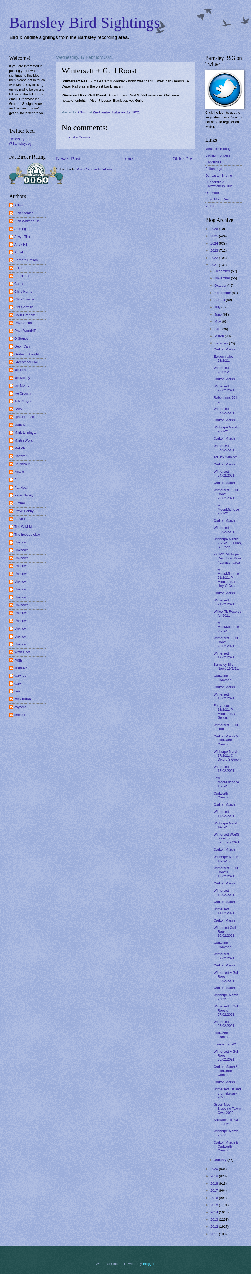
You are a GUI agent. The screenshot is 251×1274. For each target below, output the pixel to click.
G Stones (21, 338)
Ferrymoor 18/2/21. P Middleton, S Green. (225, 712)
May (218, 321)
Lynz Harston (24, 417)
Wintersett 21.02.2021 (224, 602)
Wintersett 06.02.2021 (224, 1024)
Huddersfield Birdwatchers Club (218, 184)
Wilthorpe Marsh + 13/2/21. (227, 859)
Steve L (20, 519)
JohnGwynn (23, 401)
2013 (214, 1219)
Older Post (184, 158)
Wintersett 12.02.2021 (224, 892)
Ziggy (18, 660)
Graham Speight (26, 354)
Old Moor (212, 193)
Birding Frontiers (217, 155)
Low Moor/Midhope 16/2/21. (226, 782)
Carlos (19, 284)
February (221, 343)
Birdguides (213, 162)
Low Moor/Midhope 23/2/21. (226, 509)
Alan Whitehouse (27, 221)
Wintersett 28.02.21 (222, 370)
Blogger (149, 1264)
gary (17, 683)
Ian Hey (20, 370)
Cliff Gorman (23, 307)
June (218, 314)
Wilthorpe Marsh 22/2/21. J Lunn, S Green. (228, 543)
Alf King (20, 229)
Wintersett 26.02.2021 (224, 411)
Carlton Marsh (224, 349)
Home (126, 158)
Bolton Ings (213, 169)
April (218, 329)
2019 (214, 1176)
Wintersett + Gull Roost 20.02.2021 (226, 642)
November (222, 278)
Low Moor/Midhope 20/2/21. (226, 627)
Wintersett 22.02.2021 (224, 530)
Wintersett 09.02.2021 (224, 956)
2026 (214, 229)
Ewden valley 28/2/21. (223, 358)
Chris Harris (23, 291)
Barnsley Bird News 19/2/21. (226, 666)
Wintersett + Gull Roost (226, 727)
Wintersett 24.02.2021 (224, 473)
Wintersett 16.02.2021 (224, 769)
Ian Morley (22, 378)
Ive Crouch (22, 393)
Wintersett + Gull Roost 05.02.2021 (226, 1056)
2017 (214, 1190)
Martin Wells (23, 440)
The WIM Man (25, 527)
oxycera (20, 707)
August (220, 300)
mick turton (22, 699)
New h (19, 472)
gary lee (20, 675)
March (219, 336)
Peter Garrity (23, 495)
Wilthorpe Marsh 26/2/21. (226, 429)
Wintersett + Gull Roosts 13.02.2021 (226, 872)
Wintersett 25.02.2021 (224, 448)
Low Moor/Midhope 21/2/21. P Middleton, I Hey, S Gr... (226, 578)
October (220, 285)
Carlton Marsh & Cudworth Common (226, 740)
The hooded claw (27, 534)
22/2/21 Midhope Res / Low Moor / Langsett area (227, 558)
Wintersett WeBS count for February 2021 (226, 838)
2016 (214, 1198)
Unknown (21, 542)
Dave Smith (23, 323)
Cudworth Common (222, 678)
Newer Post (68, 158)
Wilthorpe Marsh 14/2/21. (226, 825)
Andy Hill (21, 244)
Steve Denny (24, 511)
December (222, 271)
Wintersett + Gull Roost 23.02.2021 (226, 494)
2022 (214, 258)
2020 (214, 1169)
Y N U (209, 206)
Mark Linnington (26, 433)
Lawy (18, 409)
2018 (214, 1183)
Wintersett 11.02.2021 (224, 911)
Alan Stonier (23, 213)
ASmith (19, 205)
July (217, 307)
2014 (214, 1212)
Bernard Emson (26, 260)
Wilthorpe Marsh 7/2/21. (226, 997)
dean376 (20, 668)
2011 (214, 1234)
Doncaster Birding (218, 175)
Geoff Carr (22, 346)
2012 (214, 1227)
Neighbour (22, 464)
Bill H (18, 268)
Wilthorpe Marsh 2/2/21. (226, 1133)
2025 (214, 236)
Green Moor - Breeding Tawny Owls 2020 (227, 1109)
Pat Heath (21, 487)
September (223, 293)
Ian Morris (21, 385)
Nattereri (20, 456)
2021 (214, 265)
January (220, 1160)
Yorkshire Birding (218, 149)
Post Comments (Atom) (94, 169)
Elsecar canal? (225, 1044)
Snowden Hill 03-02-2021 (226, 1122)
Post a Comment (80, 137)
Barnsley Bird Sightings (84, 22)
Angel (18, 252)
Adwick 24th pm (225, 457)
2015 (214, 1205)
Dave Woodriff (25, 331)
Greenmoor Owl (26, 362)
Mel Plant (21, 448)
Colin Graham (24, 315)
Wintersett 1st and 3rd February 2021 (227, 1093)
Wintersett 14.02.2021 (224, 814)
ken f (18, 691)
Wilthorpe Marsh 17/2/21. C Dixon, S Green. (228, 756)
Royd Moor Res (217, 199)
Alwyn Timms (24, 237)
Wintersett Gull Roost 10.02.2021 (225, 932)
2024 (214, 243)
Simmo (19, 503)
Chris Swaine (24, 299)
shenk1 (19, 715)
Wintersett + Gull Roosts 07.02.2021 (226, 1010)
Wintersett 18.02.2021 (224, 696)
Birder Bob (22, 276)
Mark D (19, 425)
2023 (214, 250)
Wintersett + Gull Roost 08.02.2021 (226, 977)
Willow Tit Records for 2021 (227, 613)
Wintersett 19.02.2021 (224, 655)
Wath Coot (22, 652)
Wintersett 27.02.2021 (224, 388)
